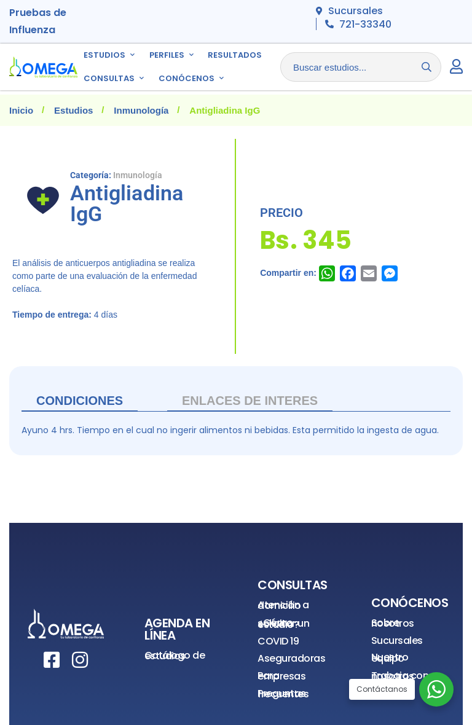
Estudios (73, 110)
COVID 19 (278, 641)
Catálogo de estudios (174, 656)
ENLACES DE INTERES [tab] (250, 400)
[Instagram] (80, 660)
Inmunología (141, 110)
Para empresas (281, 676)
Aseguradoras (291, 658)
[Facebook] (52, 660)
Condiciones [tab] (79, 400)
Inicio (21, 110)
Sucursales (397, 640)
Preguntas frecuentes (283, 694)
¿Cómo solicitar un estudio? (283, 624)
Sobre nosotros (392, 623)
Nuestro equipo (390, 657)
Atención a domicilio (283, 605)
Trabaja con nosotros (400, 676)
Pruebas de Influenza (37, 21)
